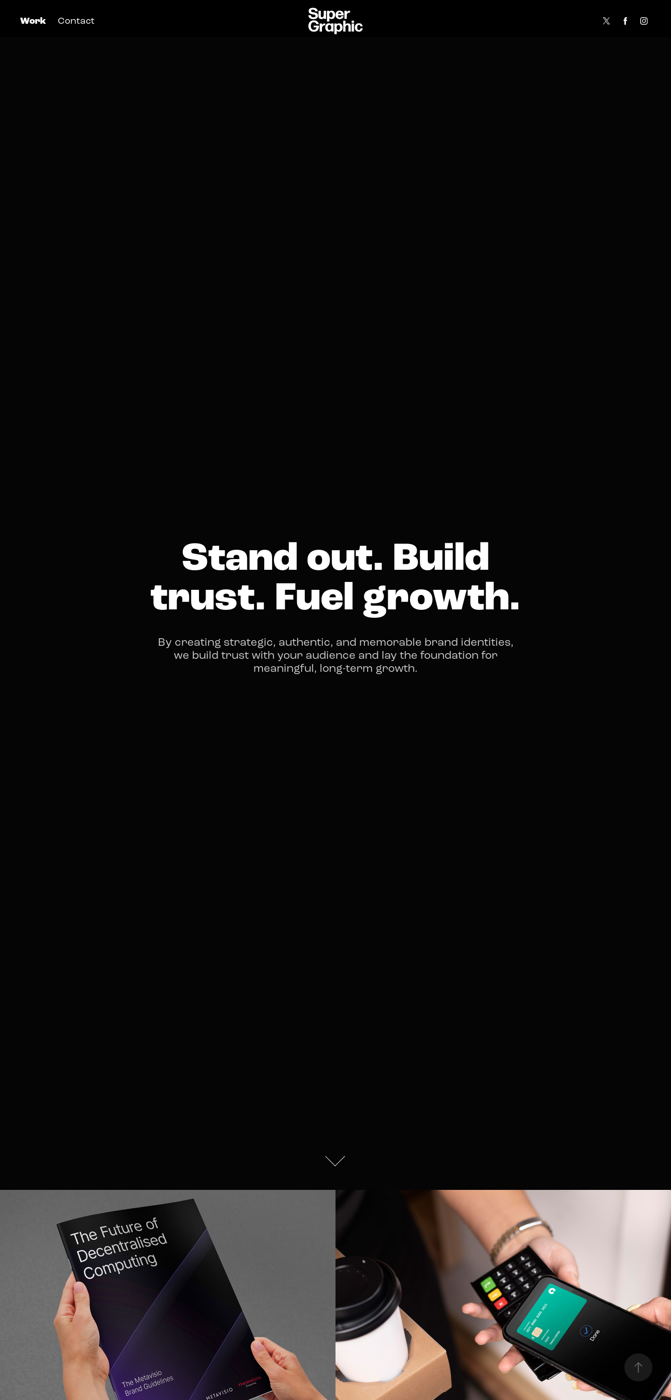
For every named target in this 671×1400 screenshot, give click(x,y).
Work (33, 21)
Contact (76, 21)
